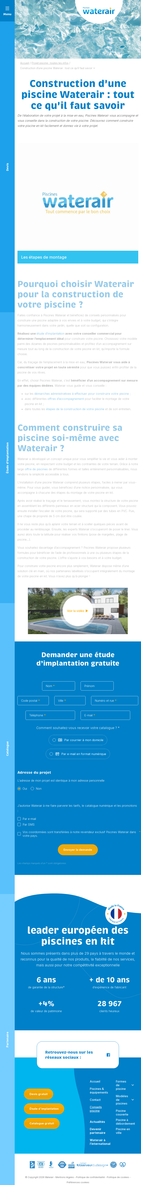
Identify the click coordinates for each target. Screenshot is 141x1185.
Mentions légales (64, 1178)
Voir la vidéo (78, 612)
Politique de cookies (118, 1178)
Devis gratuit (39, 1094)
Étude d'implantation (44, 1108)
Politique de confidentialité (90, 1178)
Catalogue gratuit (42, 1123)
